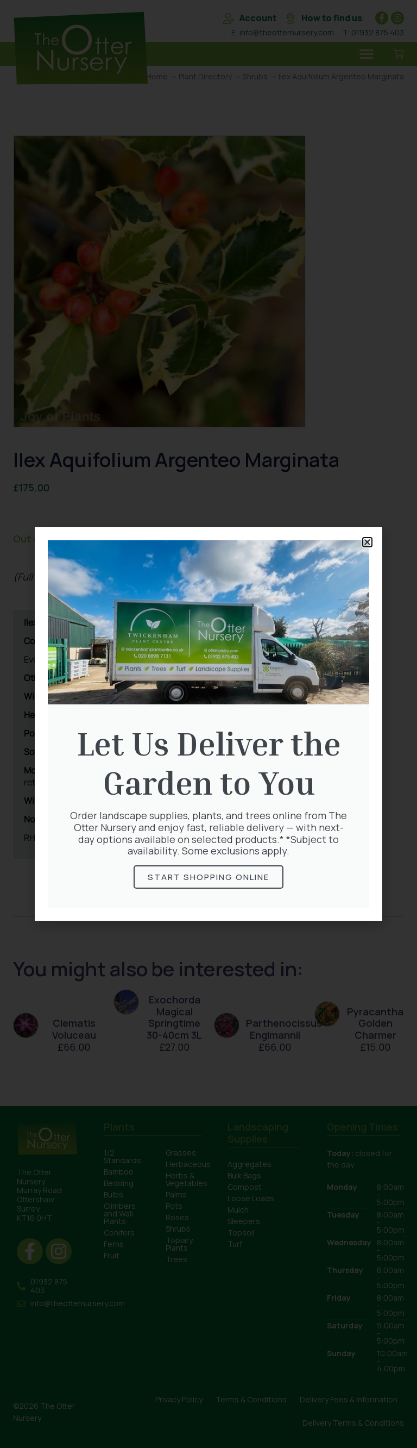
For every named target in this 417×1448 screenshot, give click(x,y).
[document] (208, 724)
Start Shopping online (208, 877)
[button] (367, 542)
